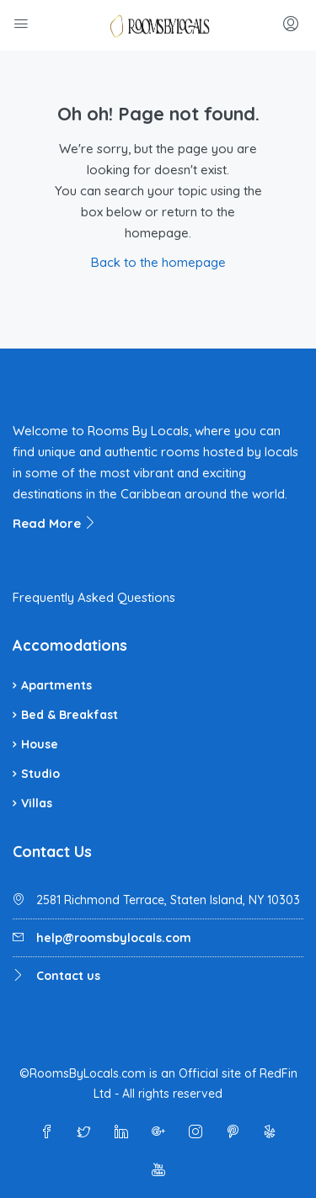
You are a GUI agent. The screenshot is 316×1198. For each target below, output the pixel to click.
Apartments (56, 685)
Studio (40, 773)
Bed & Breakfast (69, 714)
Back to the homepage (158, 262)
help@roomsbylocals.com (113, 937)
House (39, 744)
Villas (36, 803)
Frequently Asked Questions (94, 597)
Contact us (68, 975)
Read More (55, 523)
